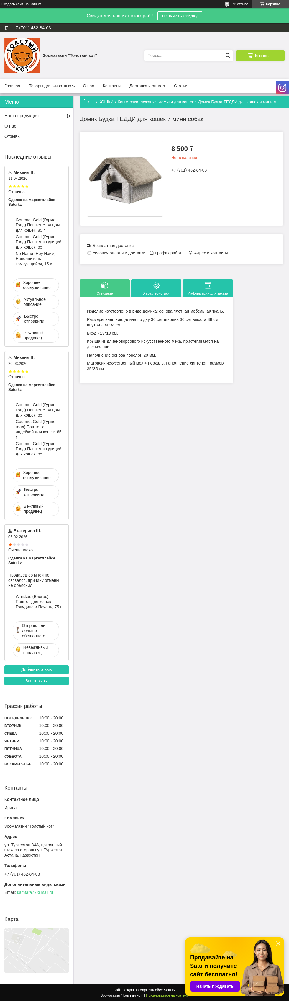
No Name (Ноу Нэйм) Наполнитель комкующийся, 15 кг (36, 258)
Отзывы (12, 136)
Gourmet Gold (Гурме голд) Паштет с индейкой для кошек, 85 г (38, 429)
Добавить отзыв (36, 669)
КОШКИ (106, 101)
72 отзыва (240, 4)
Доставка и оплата (147, 86)
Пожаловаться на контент (167, 995)
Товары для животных (50, 86)
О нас (88, 86)
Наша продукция (21, 115)
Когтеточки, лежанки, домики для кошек (156, 101)
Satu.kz (169, 990)
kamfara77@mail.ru (35, 892)
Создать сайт (12, 4)
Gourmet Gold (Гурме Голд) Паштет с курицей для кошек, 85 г (38, 241)
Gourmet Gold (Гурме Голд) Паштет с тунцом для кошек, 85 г (38, 225)
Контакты (112, 86)
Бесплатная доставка (113, 245)
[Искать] (228, 55)
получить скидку (180, 15)
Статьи (180, 86)
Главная (12, 86)
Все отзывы (36, 680)
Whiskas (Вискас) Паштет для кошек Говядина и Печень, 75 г (39, 601)
